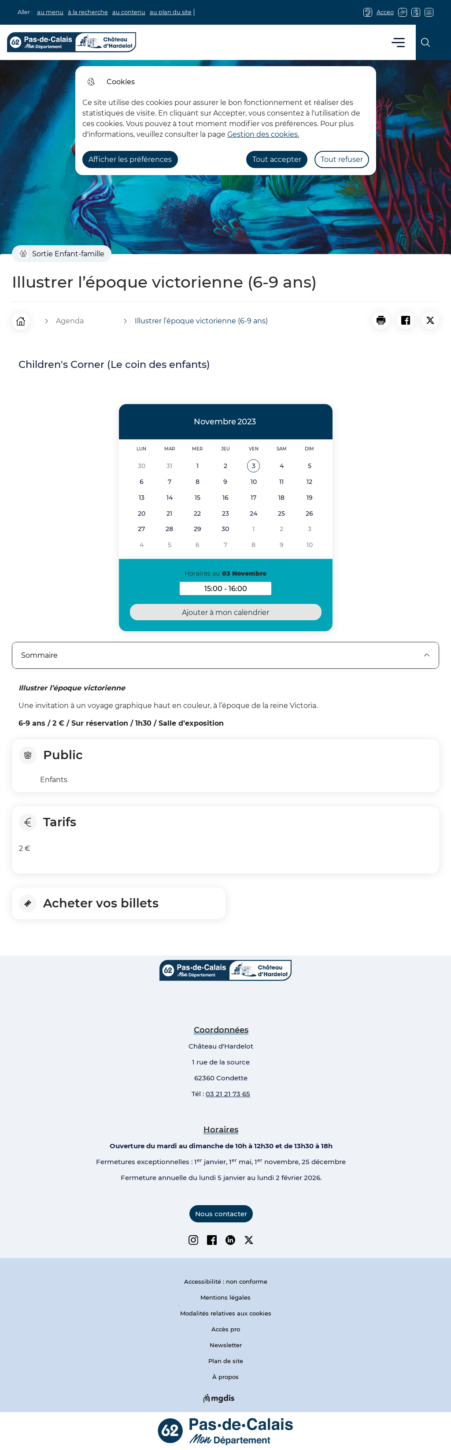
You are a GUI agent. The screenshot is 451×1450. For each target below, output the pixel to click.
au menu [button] (50, 12)
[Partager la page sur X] (430, 320)
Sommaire (225, 655)
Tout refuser (342, 159)
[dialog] (225, 120)
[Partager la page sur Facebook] (405, 320)
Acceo (385, 12)
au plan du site (171, 12)
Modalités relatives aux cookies (225, 1313)
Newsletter (226, 1345)
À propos (225, 1376)
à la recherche (88, 12)
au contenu (128, 12)
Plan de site (225, 1360)
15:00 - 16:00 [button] (237, 589)
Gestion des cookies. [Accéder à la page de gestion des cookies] (263, 134)
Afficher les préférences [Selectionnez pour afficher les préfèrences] (130, 159)
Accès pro (225, 1329)
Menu (398, 42)
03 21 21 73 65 (228, 1094)
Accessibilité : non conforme (225, 1281)
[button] (381, 320)
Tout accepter (276, 159)
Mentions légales (225, 1297)
